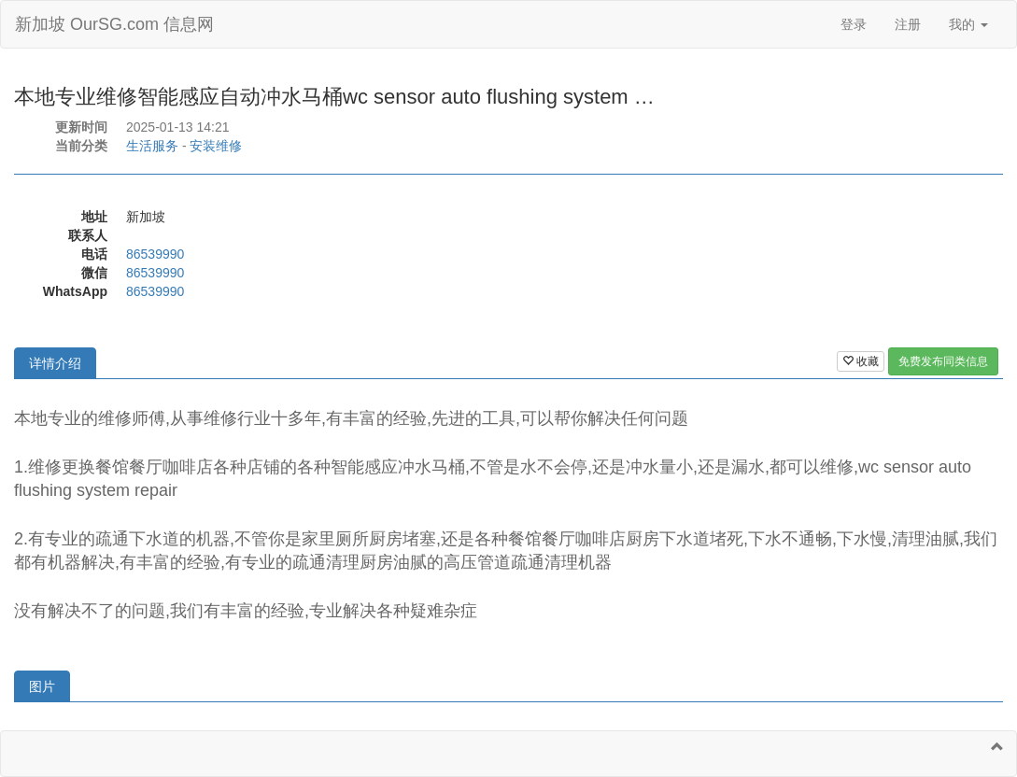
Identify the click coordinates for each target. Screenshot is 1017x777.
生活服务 (152, 145)
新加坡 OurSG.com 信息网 (114, 24)
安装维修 (216, 145)
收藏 (860, 361)
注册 (908, 24)
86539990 (155, 254)
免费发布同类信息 (943, 361)
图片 (42, 686)
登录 (853, 24)
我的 (968, 24)
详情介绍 (55, 363)
